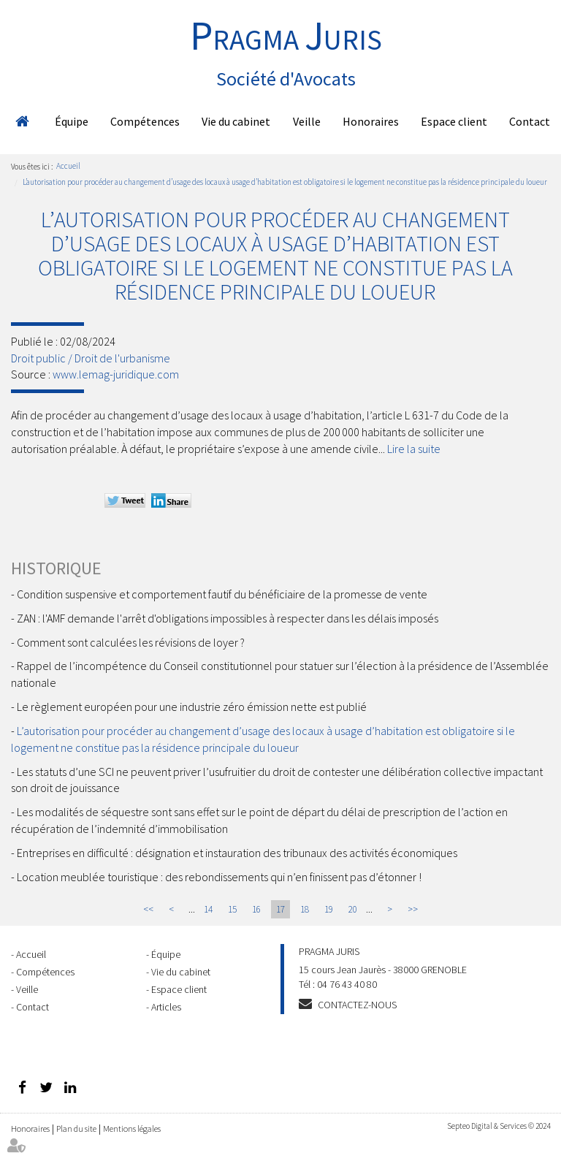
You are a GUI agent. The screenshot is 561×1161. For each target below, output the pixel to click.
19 (328, 909)
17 (280, 909)
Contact (529, 121)
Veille (307, 121)
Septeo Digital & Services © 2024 (498, 1126)
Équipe (71, 121)
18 (304, 909)
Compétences (145, 121)
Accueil (22, 121)
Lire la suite (413, 448)
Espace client (454, 121)
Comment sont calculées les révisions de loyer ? (131, 642)
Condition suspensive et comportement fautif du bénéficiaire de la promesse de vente (222, 594)
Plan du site (76, 1128)
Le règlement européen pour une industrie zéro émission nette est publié (192, 706)
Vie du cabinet (236, 121)
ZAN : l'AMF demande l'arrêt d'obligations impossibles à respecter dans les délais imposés (227, 618)
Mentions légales (132, 1128)
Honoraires (371, 121)
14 (208, 909)
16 (256, 909)
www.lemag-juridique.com (116, 374)
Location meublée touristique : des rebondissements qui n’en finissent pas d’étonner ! (219, 876)
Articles (166, 1006)
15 (232, 909)
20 (352, 909)
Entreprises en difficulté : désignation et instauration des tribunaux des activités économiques (237, 852)
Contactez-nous (357, 1004)
